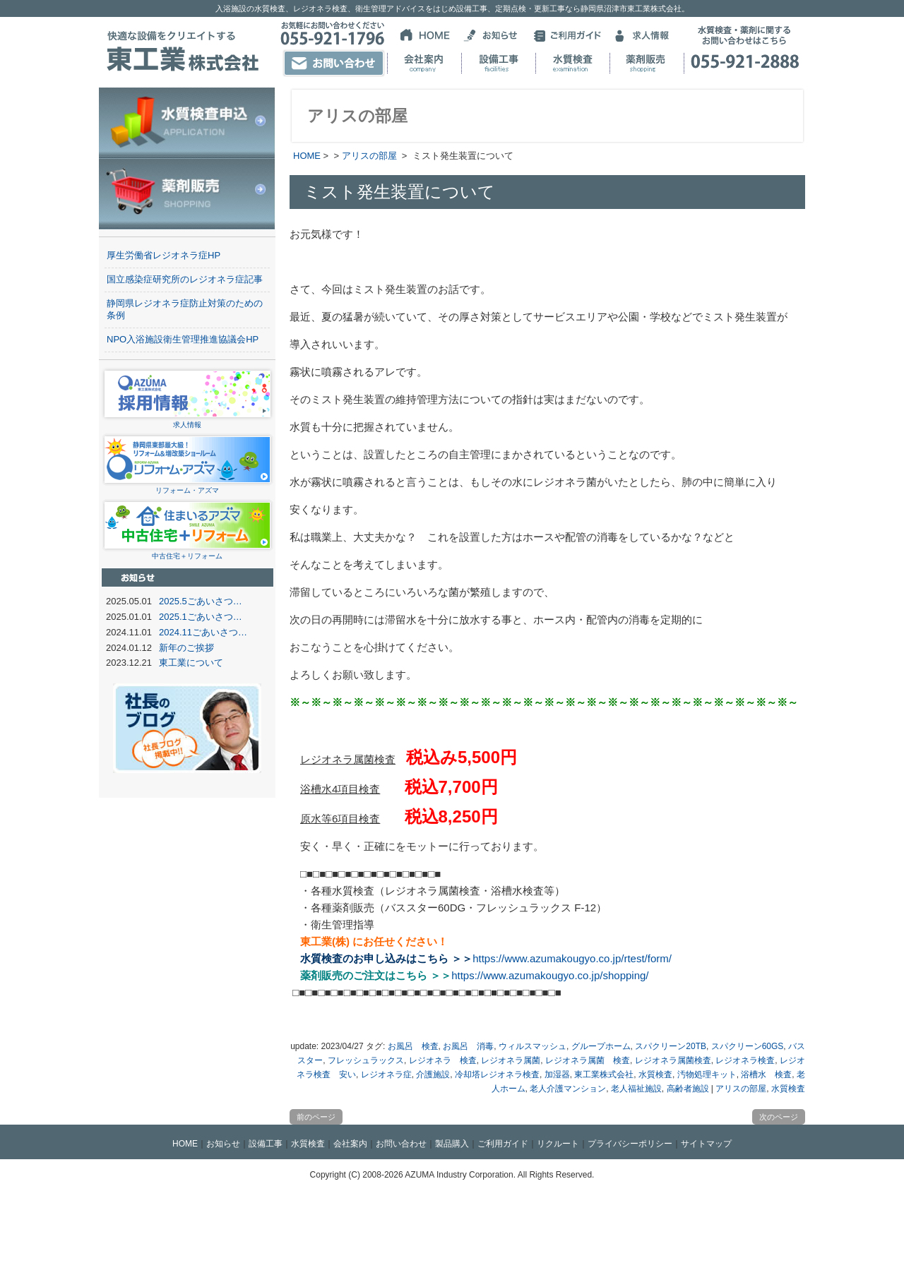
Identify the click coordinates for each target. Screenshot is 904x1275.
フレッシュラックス (366, 1060)
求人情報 (187, 420)
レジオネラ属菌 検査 (587, 1060)
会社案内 (350, 1144)
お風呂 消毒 (468, 1046)
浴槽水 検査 (766, 1074)
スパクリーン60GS (747, 1046)
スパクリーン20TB (670, 1046)
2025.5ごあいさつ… (200, 601)
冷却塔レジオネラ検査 (497, 1074)
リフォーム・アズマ (187, 486)
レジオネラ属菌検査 (673, 1060)
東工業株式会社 (604, 1074)
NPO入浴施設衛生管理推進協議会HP (182, 339)
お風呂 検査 (413, 1046)
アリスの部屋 (369, 155)
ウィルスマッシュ (532, 1046)
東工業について (191, 662)
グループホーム (601, 1046)
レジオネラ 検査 (443, 1060)
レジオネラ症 (386, 1074)
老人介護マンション (568, 1089)
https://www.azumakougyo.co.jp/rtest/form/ (572, 958)
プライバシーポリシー (630, 1144)
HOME (307, 155)
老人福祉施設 (636, 1089)
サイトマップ (706, 1144)
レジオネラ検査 (745, 1060)
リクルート (558, 1144)
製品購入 (452, 1144)
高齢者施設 (688, 1089)
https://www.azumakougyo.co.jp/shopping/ (549, 975)
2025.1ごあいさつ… (200, 616)
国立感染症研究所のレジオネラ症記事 (185, 279)
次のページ (778, 1117)
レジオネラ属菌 (510, 1060)
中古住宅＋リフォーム (187, 552)
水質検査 (655, 1074)
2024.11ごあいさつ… (203, 632)
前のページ (316, 1117)
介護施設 (433, 1074)
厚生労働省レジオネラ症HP (163, 255)
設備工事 (265, 1144)
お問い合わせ (401, 1144)
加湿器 (557, 1074)
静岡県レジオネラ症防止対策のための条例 (185, 309)
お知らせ (223, 1144)
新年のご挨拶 (186, 647)
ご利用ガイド (502, 1144)
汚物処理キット (707, 1074)
